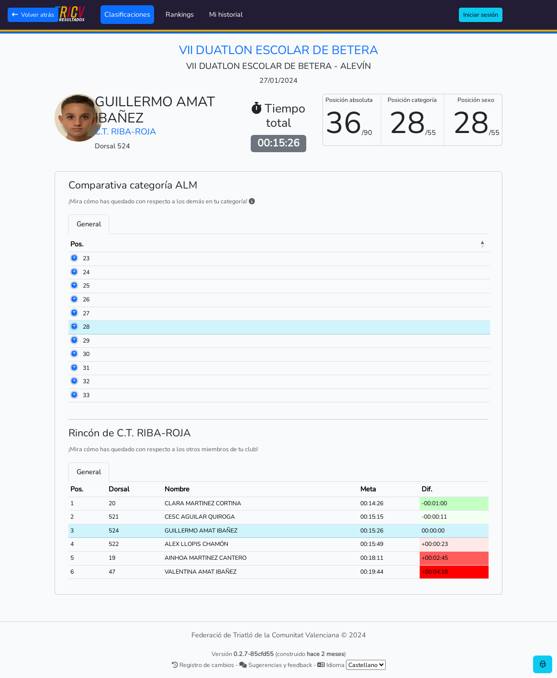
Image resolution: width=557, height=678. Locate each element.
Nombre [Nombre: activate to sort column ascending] (165, 244)
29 (73, 341)
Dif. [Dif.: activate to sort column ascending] (454, 244)
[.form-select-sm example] (366, 665)
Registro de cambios (203, 665)
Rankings (180, 14)
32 (73, 381)
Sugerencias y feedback (275, 665)
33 (73, 395)
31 (73, 368)
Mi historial (226, 14)
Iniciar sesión (480, 15)
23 (73, 258)
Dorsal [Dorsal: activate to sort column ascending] (116, 244)
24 (73, 272)
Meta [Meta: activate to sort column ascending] (417, 244)
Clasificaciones (127, 14)
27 (73, 313)
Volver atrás (33, 15)
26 (73, 299)
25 (73, 285)
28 (73, 327)
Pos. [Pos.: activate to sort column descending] (76, 244)
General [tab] (89, 224)
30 (73, 354)
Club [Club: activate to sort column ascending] (275, 244)
